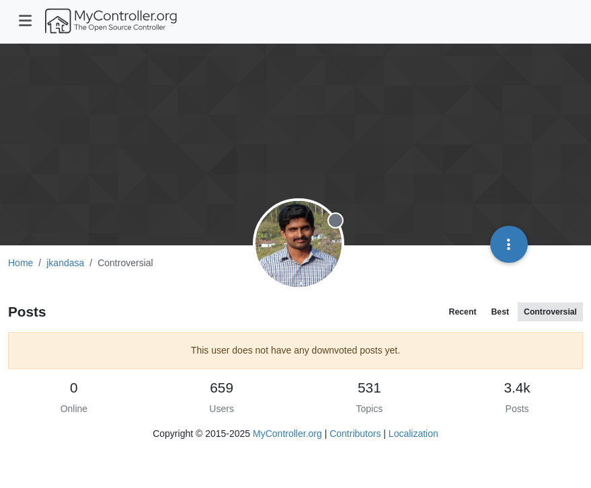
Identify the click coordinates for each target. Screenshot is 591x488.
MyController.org (287, 433)
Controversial (550, 312)
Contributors (355, 433)
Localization (413, 433)
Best (500, 312)
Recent (463, 312)
